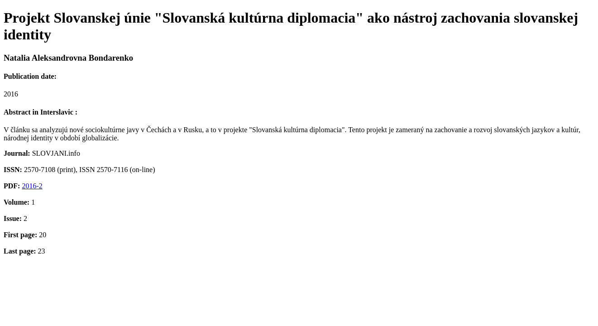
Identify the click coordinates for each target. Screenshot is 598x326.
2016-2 (32, 186)
